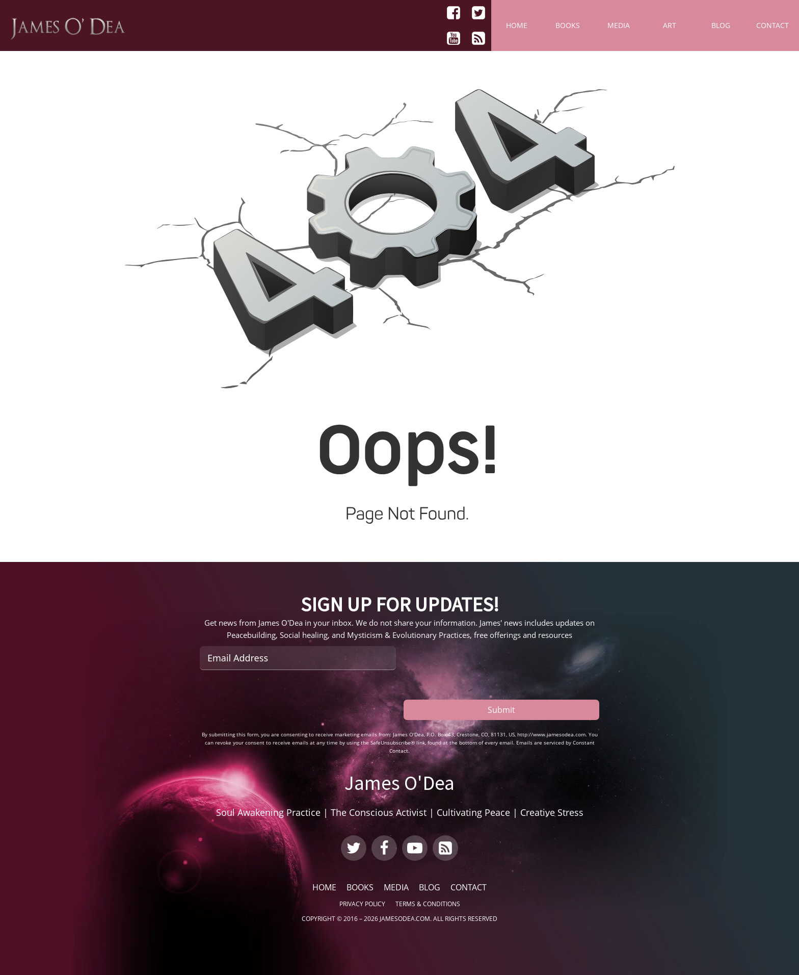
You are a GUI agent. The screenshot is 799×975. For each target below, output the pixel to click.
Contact (772, 25)
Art (669, 25)
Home (516, 25)
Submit (501, 709)
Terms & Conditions (427, 904)
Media (618, 25)
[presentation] (277, 700)
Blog (720, 25)
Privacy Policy (362, 904)
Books (567, 25)
